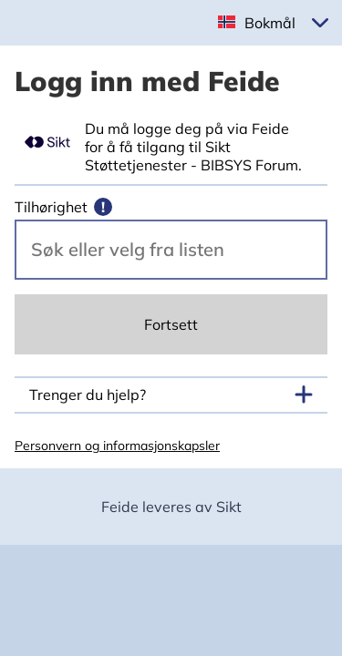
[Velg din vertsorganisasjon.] (171, 250)
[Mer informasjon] (103, 207)
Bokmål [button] (269, 23)
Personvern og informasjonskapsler (117, 445)
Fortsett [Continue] (171, 324)
